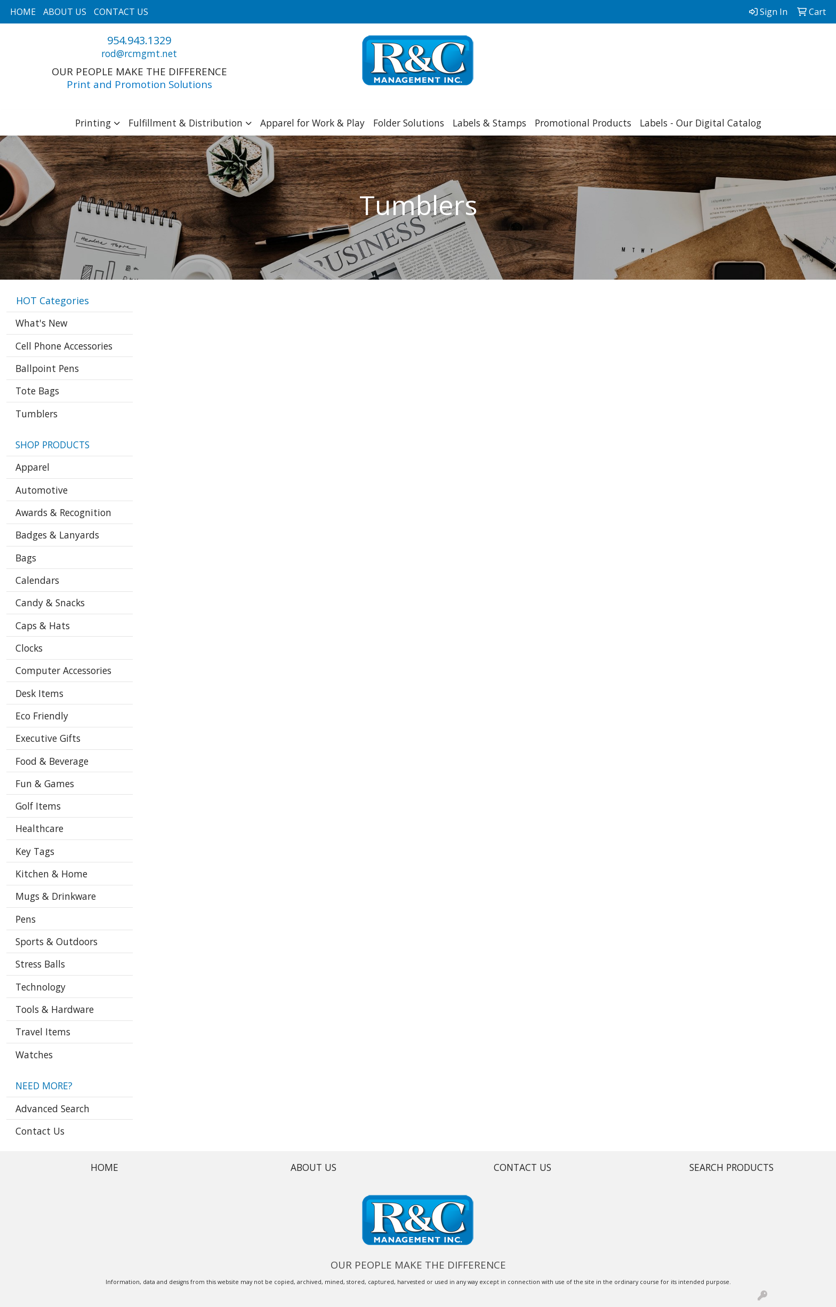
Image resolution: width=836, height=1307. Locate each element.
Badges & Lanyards (57, 534)
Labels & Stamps (489, 122)
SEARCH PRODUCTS (731, 1167)
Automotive (41, 490)
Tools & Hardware (54, 1009)
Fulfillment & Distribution (185, 122)
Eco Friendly (41, 715)
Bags (25, 557)
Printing (93, 122)
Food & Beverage (52, 761)
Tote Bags (37, 390)
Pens (25, 919)
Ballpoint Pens (47, 368)
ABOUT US (64, 12)
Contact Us (40, 1130)
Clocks (29, 647)
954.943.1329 (139, 40)
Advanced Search (52, 1108)
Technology (40, 986)
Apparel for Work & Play (312, 122)
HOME (23, 12)
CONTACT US (121, 12)
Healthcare (39, 828)
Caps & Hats (42, 625)
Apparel (32, 467)
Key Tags (34, 851)
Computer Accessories (63, 670)
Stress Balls (40, 963)
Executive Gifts (48, 738)
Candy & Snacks (50, 602)
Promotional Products (583, 122)
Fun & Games (44, 783)
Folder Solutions (408, 122)
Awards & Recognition (63, 512)
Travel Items (42, 1031)
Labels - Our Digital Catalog (700, 122)
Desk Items (39, 693)
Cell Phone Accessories (63, 345)
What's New (41, 322)
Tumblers (36, 413)
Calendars (37, 580)
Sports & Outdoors (56, 941)
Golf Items (38, 805)
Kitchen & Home (51, 873)
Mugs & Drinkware (55, 896)
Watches (34, 1054)
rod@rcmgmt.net (139, 53)
